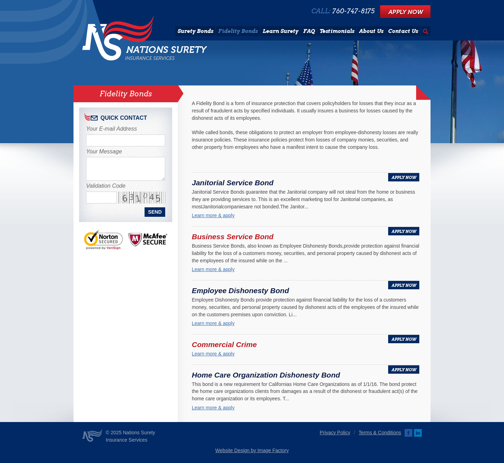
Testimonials (337, 31)
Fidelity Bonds (238, 31)
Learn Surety (280, 31)
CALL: (343, 11)
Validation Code (105, 186)
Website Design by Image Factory (252, 450)
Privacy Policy (335, 432)
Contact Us (403, 31)
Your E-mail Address (111, 129)
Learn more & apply (213, 215)
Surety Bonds (195, 31)
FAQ (309, 31)
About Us (371, 31)
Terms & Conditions (380, 432)
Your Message (104, 151)
